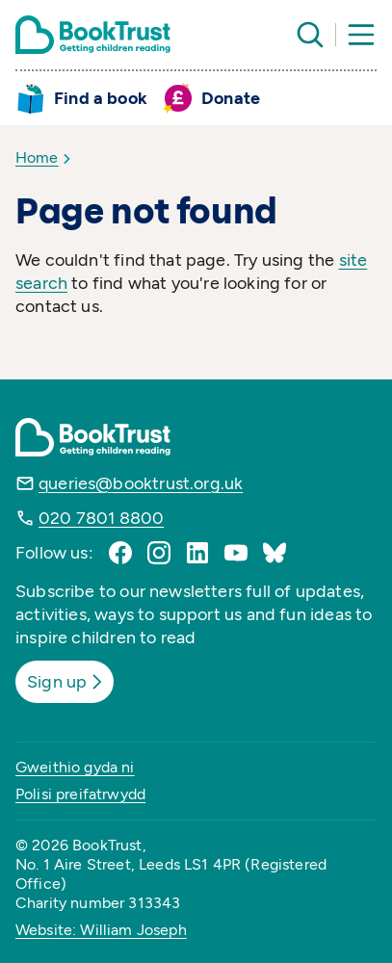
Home (37, 157)
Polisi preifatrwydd (80, 794)
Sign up (66, 681)
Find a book (100, 98)
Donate (230, 98)
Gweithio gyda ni (75, 767)
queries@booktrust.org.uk (141, 483)
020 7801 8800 (101, 518)
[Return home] (92, 34)
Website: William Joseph (101, 930)
